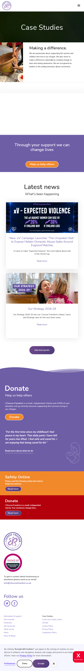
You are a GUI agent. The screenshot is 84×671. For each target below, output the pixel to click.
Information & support (13, 616)
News (6, 633)
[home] (6, 6)
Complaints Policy (49, 633)
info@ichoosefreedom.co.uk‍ (17, 583)
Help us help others (42, 164)
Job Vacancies (9, 626)
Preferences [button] (9, 663)
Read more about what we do (19, 451)
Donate (14, 417)
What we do (9, 629)
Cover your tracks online (52, 620)
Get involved (9, 620)
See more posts (42, 350)
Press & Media (9, 636)
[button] (79, 5)
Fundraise (8, 623)
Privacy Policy (47, 629)
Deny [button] (24, 663)
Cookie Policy (47, 626)
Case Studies (47, 616)
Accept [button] (41, 663)
